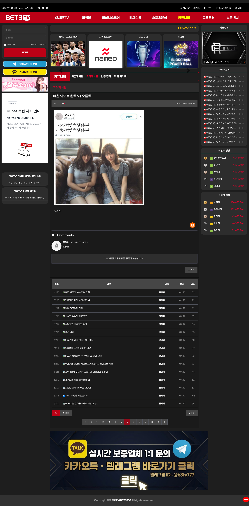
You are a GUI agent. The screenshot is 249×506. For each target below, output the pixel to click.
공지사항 (185, 8)
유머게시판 (92, 76)
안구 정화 (106, 76)
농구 (20, 183)
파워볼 (86, 18)
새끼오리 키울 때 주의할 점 (76, 380)
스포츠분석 (159, 18)
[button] (191, 270)
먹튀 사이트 (120, 76)
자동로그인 (9, 44)
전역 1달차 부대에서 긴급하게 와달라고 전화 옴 (85, 372)
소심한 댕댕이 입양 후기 (75, 316)
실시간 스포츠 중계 (68, 37)
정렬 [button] (192, 413)
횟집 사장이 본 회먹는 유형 (76, 292)
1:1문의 (207, 8)
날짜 (182, 284)
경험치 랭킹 (224, 195)
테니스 (33, 198)
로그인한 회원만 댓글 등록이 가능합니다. (124, 258)
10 (152, 422)
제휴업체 (224, 27)
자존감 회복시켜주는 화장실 (77, 387)
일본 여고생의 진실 (73, 308)
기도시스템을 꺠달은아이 (75, 395)
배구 (25, 183)
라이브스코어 (111, 18)
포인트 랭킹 (224, 150)
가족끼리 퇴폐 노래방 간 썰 (76, 300)
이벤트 (196, 8)
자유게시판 (77, 76)
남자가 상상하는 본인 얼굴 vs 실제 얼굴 (82, 356)
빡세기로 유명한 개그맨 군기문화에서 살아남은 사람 (88, 364)
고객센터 (208, 18)
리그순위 (135, 18)
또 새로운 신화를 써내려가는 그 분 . (80, 403)
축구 (10, 183)
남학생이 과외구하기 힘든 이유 (78, 340)
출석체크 (239, 8)
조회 (193, 284)
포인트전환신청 (223, 8)
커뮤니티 (184, 18)
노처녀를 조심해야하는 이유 (77, 348)
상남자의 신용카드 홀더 (75, 324)
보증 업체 (233, 18)
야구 (15, 183)
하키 (30, 183)
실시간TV (62, 18)
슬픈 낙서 (68, 332)
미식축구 (37, 183)
